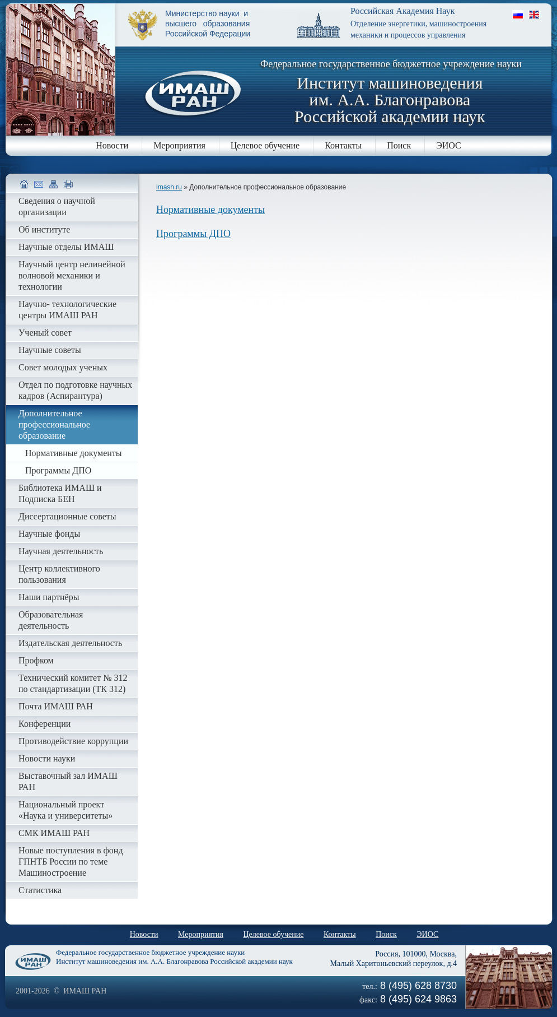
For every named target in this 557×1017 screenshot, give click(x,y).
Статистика (40, 890)
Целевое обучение (265, 145)
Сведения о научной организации (56, 206)
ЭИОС (448, 145)
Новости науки (46, 758)
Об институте (44, 229)
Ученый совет (45, 332)
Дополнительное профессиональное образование (54, 424)
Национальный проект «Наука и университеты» (65, 810)
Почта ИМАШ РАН (55, 706)
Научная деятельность (60, 551)
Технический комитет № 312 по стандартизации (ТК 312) (72, 683)
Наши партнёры (48, 597)
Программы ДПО (193, 233)
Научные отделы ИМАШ (66, 247)
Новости (112, 145)
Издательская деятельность (70, 643)
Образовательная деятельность (50, 620)
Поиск (399, 145)
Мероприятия (179, 145)
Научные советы (49, 350)
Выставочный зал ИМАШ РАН (68, 781)
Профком (36, 660)
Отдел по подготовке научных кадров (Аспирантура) (75, 390)
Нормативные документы (210, 209)
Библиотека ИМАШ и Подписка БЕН (60, 493)
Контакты (343, 145)
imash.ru (169, 187)
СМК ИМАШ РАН (54, 833)
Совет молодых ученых (62, 367)
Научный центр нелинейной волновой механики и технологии (71, 275)
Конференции (44, 723)
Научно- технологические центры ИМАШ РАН (67, 309)
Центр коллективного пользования (59, 574)
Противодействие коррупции (73, 741)
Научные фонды (49, 533)
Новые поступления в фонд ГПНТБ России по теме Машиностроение (70, 861)
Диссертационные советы (67, 516)
